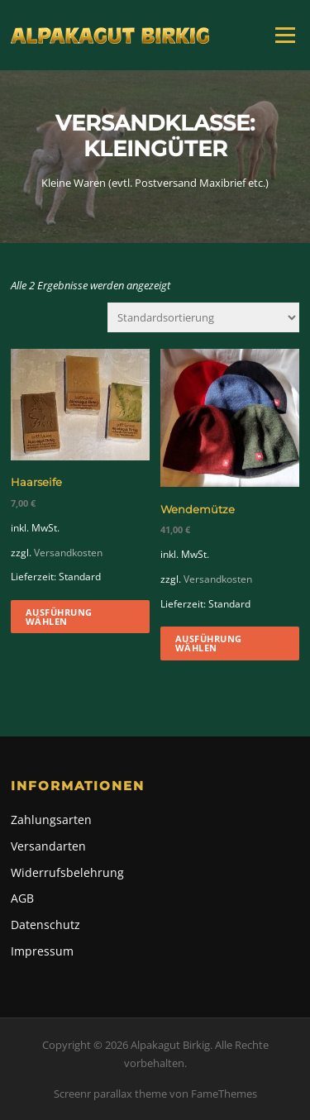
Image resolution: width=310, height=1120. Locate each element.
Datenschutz (45, 924)
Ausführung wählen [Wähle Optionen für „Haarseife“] (59, 616)
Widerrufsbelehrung (67, 872)
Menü (284, 34)
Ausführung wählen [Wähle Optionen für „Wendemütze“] (208, 643)
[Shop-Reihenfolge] (203, 317)
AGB (22, 898)
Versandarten (48, 846)
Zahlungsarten (51, 819)
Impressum (42, 951)
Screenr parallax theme (110, 1093)
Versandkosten (68, 552)
